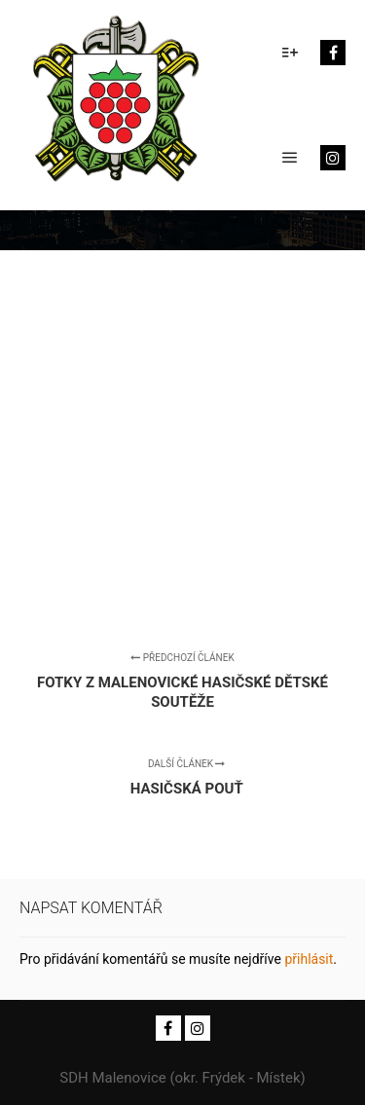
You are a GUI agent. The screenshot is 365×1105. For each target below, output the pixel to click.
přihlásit (308, 959)
